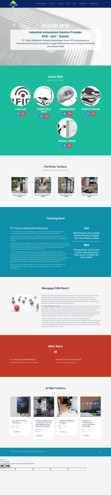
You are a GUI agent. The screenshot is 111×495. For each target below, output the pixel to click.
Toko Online (82, 3)
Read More (16, 431)
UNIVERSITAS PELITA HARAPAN (68, 360)
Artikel (68, 3)
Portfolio (60, 3)
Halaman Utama (41, 3)
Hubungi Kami (93, 3)
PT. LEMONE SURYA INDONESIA (22, 360)
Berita (74, 3)
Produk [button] (52, 3)
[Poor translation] (7, 466)
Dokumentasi (17, 425)
